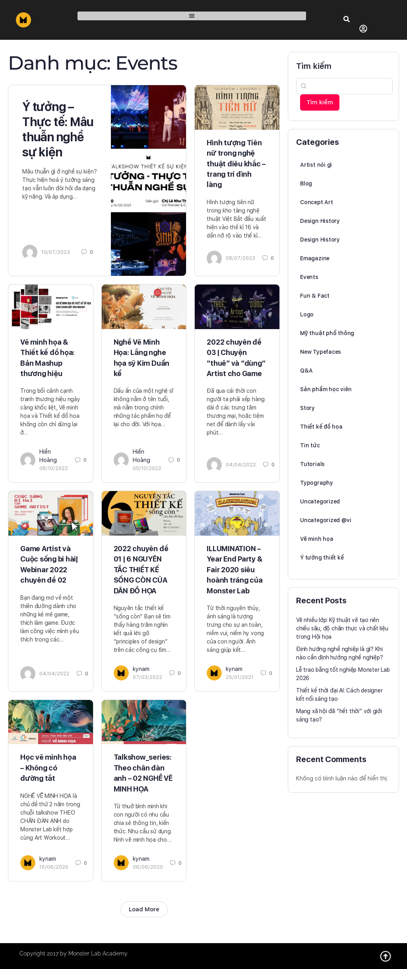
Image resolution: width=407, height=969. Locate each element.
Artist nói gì (316, 165)
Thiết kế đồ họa (321, 426)
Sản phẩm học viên (325, 389)
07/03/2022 (147, 677)
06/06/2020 (148, 867)
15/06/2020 (53, 867)
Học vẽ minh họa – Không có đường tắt (48, 767)
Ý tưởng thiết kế (322, 557)
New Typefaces (320, 352)
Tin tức (310, 445)
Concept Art (316, 202)
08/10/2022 (53, 468)
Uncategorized (320, 501)
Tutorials (312, 464)
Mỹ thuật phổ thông (327, 333)
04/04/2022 (241, 465)
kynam (141, 669)
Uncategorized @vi (325, 520)
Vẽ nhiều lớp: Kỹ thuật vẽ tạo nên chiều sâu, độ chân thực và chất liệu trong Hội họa (342, 628)
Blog (306, 183)
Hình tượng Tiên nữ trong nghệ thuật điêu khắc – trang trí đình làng (236, 163)
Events (309, 277)
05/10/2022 (147, 468)
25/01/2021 (240, 677)
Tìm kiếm (313, 66)
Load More (144, 909)
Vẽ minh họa (316, 539)
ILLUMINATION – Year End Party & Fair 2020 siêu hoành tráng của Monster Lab (234, 569)
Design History (320, 221)
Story (307, 408)
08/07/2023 (240, 258)
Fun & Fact (314, 295)
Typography (316, 483)
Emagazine (314, 258)
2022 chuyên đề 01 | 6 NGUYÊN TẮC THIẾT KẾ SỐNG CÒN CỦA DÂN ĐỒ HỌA (141, 569)
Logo (307, 314)
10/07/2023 (55, 252)
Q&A (306, 370)
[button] (192, 16)
